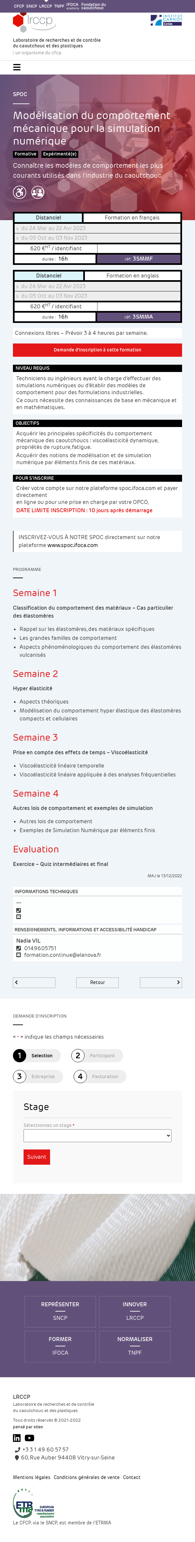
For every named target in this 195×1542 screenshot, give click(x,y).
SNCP (31, 6)
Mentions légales (31, 1477)
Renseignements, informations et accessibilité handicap (86, 930)
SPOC (20, 94)
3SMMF (139, 258)
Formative (25, 154)
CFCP (19, 6)
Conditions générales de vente (87, 1477)
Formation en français (132, 217)
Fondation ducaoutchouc (93, 6)
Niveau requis (33, 368)
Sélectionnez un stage (49, 1125)
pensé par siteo (28, 1427)
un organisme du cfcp (38, 53)
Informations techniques (46, 891)
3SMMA (138, 316)
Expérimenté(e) (60, 154)
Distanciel (48, 217)
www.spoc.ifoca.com (72, 545)
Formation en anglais (132, 275)
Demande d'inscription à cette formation (97, 350)
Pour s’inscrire (35, 478)
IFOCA (72, 6)
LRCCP (45, 6)
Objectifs (27, 423)
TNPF (59, 6)
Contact (132, 1477)
